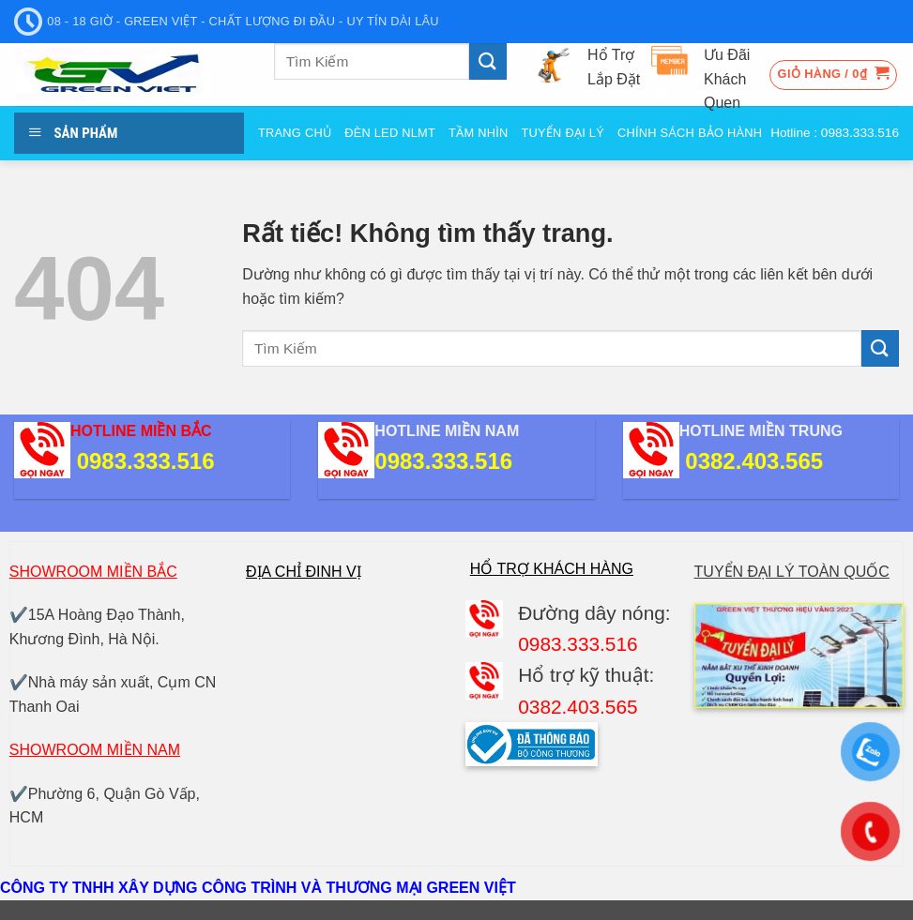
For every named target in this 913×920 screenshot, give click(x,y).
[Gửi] (488, 61)
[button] (833, 75)
